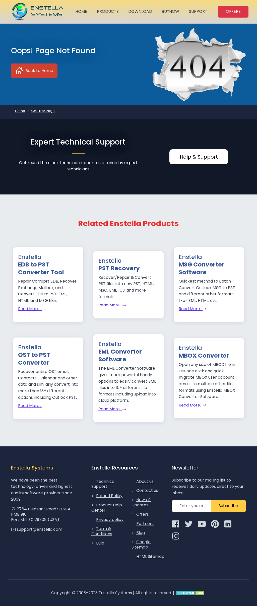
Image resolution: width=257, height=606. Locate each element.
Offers (142, 514)
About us (145, 481)
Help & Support (199, 156)
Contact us (147, 490)
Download (140, 11)
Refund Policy (109, 496)
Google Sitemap (141, 544)
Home (81, 11)
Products (108, 11)
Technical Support (103, 484)
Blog (140, 532)
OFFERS (233, 11)
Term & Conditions (101, 531)
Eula (100, 543)
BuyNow (170, 11)
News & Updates (141, 502)
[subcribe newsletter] (191, 506)
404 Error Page (43, 111)
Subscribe (228, 506)
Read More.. (32, 309)
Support (198, 11)
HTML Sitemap (150, 556)
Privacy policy (109, 519)
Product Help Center (106, 507)
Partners (145, 523)
